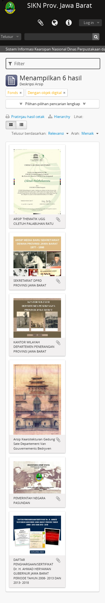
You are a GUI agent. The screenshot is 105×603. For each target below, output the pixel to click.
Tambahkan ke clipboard (58, 219)
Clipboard (41, 23)
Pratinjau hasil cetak (25, 116)
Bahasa (55, 23)
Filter (16, 64)
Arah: (75, 133)
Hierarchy (59, 116)
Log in (89, 22)
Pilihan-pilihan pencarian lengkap (52, 103)
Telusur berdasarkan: (28, 133)
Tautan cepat (69, 23)
